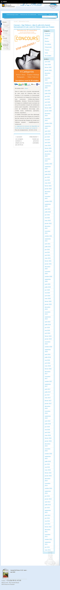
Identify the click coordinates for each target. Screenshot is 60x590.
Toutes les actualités (47, 34)
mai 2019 (47, 330)
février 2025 (48, 108)
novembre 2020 (47, 272)
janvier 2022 (48, 223)
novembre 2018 (47, 343)
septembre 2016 (48, 417)
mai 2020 (47, 292)
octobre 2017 (48, 381)
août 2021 (47, 243)
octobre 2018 (48, 346)
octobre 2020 (48, 276)
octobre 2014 (48, 488)
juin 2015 (47, 464)
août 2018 (47, 354)
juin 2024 (47, 137)
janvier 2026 (48, 70)
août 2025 (47, 90)
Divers (26, 88)
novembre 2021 (47, 232)
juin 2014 (47, 496)
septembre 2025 (48, 87)
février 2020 (48, 301)
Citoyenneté (48, 47)
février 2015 (48, 473)
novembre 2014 (47, 484)
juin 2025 (47, 96)
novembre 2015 (47, 450)
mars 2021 (48, 258)
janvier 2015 (48, 475)
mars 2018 (48, 366)
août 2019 (47, 321)
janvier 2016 (48, 441)
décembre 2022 (47, 192)
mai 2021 (47, 252)
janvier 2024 (48, 151)
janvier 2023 (48, 188)
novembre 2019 (47, 313)
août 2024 (47, 131)
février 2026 (48, 67)
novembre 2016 (47, 412)
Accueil (16, 21)
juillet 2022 (48, 212)
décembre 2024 (47, 114)
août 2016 (47, 421)
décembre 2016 (47, 407)
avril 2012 (47, 524)
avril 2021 (47, 255)
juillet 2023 (48, 174)
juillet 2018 (48, 357)
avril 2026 (47, 61)
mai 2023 (47, 180)
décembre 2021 (47, 227)
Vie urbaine (48, 44)
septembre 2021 (48, 240)
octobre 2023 (48, 163)
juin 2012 (47, 518)
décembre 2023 (47, 155)
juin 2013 (47, 507)
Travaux (47, 50)
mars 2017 (48, 397)
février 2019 (48, 336)
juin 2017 (47, 395)
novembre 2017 (47, 377)
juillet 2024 (48, 134)
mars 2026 (48, 64)
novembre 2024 (47, 119)
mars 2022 (48, 220)
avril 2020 (47, 295)
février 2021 (48, 261)
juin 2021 (47, 249)
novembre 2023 (47, 160)
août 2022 (47, 209)
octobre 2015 (48, 453)
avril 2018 (47, 363)
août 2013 (47, 502)
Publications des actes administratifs (28, 14)
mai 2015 (47, 467)
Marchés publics (52, 14)
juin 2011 (47, 547)
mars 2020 (48, 298)
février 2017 (48, 400)
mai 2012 (47, 521)
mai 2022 (47, 217)
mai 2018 (47, 360)
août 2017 (47, 389)
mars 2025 (48, 105)
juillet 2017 (48, 392)
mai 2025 (47, 99)
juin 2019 (47, 327)
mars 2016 (48, 435)
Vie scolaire (48, 55)
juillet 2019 (48, 324)
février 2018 (48, 368)
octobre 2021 (48, 236)
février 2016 (48, 438)
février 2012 (48, 526)
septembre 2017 (48, 385)
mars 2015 (48, 470)
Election (47, 41)
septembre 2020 (48, 280)
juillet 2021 (48, 246)
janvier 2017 (48, 403)
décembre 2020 (47, 267)
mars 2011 (48, 550)
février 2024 (48, 148)
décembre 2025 (47, 74)
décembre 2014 (47, 479)
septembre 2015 (48, 457)
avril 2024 (47, 142)
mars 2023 (48, 183)
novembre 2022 (47, 197)
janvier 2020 (48, 304)
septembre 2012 (48, 511)
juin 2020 (47, 290)
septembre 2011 (48, 543)
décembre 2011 (47, 530)
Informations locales (42, 14)
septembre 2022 (48, 205)
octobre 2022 (48, 201)
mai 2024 (47, 139)
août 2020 (47, 284)
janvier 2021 (48, 264)
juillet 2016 (48, 423)
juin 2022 (47, 215)
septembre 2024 (48, 127)
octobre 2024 (48, 123)
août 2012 (47, 515)
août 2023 (47, 171)
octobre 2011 (48, 539)
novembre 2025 (47, 79)
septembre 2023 (48, 167)
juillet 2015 (48, 461)
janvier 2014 (48, 499)
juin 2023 (47, 177)
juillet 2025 (48, 93)
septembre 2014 (48, 492)
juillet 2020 (48, 287)
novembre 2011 (47, 535)
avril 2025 (47, 102)
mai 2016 (47, 429)
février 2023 (48, 186)
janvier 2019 (48, 339)
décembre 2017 (47, 372)
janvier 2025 (48, 110)
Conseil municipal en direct (12, 14)
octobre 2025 (48, 83)
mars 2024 (48, 145)
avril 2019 (47, 333)
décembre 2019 (47, 308)
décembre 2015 (47, 445)
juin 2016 (47, 426)
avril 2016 (47, 432)
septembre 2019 (48, 318)
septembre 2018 (48, 350)
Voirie (46, 53)
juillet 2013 (48, 504)
